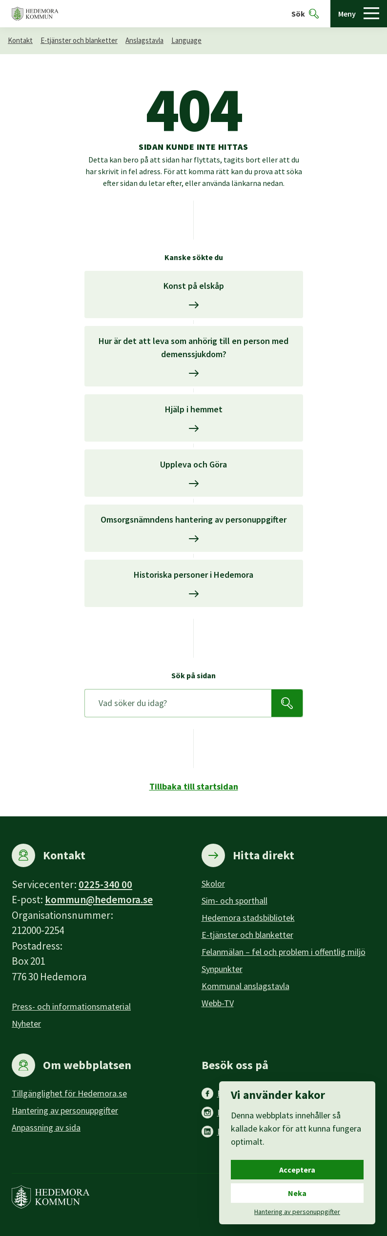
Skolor (213, 883)
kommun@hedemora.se (99, 899)
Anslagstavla (144, 40)
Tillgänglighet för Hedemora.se (69, 1093)
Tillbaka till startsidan (193, 786)
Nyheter (26, 1023)
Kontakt (20, 40)
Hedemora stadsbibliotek (248, 917)
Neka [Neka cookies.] (297, 1193)
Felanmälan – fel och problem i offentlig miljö (284, 951)
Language (186, 40)
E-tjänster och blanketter (79, 40)
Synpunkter (222, 968)
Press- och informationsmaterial (71, 1006)
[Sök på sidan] (178, 703)
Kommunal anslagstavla (245, 986)
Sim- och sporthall (234, 900)
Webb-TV (218, 1003)
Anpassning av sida (46, 1127)
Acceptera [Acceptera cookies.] (297, 1170)
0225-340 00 (105, 884)
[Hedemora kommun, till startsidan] (35, 14)
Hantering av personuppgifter (65, 1110)
